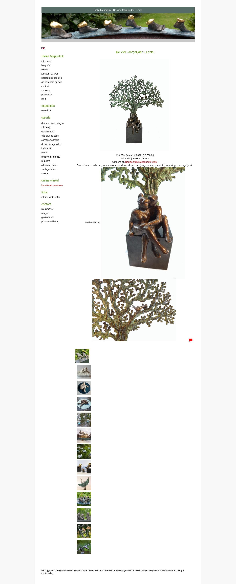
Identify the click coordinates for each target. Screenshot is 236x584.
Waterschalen (48, 131)
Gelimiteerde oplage (51, 82)
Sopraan (45, 90)
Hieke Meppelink (102, 10)
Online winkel (50, 180)
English (43, 48)
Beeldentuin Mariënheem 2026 (141, 162)
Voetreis (45, 173)
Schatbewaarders (50, 140)
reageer (45, 213)
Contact (45, 86)
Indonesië (46, 148)
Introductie (46, 61)
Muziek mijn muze (50, 156)
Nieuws (45, 69)
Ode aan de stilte (50, 135)
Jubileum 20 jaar (49, 73)
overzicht (46, 110)
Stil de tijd (46, 127)
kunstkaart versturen (52, 185)
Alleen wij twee (49, 165)
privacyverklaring (50, 221)
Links (44, 192)
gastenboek (47, 217)
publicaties (47, 94)
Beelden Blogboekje (51, 78)
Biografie (46, 65)
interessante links (50, 197)
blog (43, 98)
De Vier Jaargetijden (51, 144)
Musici (44, 152)
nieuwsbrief (47, 209)
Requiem (45, 161)
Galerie (46, 117)
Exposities (48, 105)
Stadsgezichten (49, 169)
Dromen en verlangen (52, 123)
